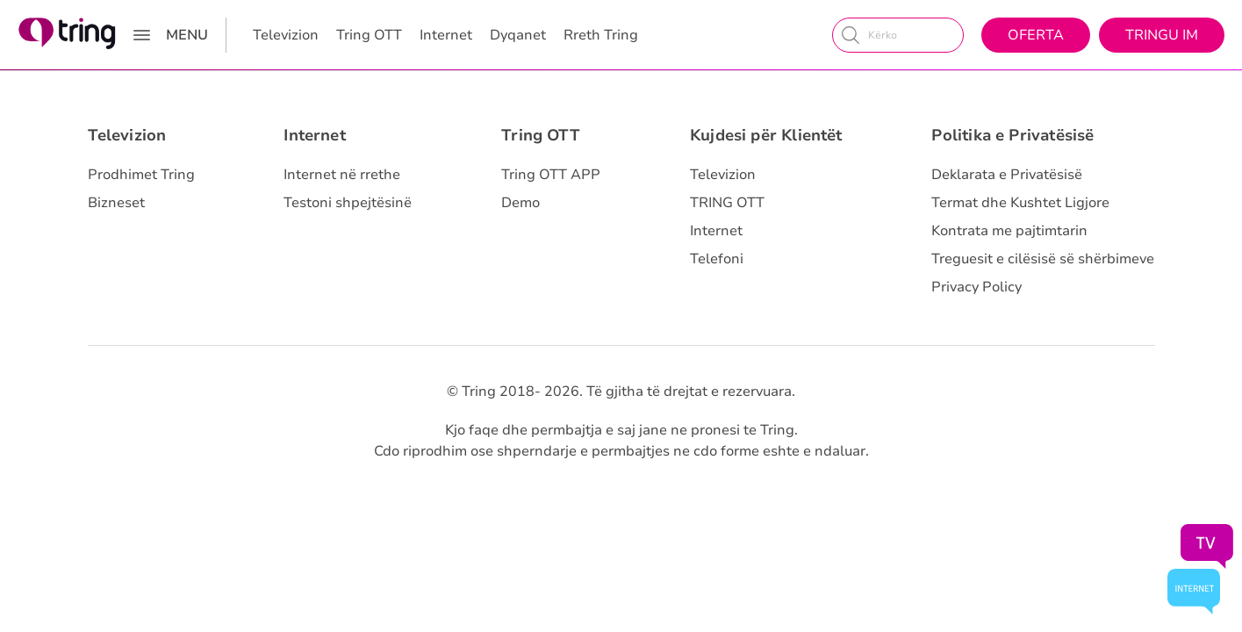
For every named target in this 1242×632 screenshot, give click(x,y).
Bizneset (116, 202)
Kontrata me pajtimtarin (1009, 231)
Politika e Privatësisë (1012, 135)
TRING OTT (727, 202)
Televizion (286, 35)
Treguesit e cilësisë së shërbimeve (1042, 259)
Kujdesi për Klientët (766, 135)
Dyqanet (518, 35)
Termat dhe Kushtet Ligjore (1020, 202)
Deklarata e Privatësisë (1006, 174)
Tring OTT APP (550, 174)
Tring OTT (369, 35)
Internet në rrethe (342, 174)
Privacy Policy (976, 287)
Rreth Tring (601, 35)
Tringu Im (1161, 35)
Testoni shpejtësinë (348, 202)
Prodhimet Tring (141, 174)
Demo (520, 202)
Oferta (1036, 35)
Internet (446, 35)
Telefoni (716, 259)
